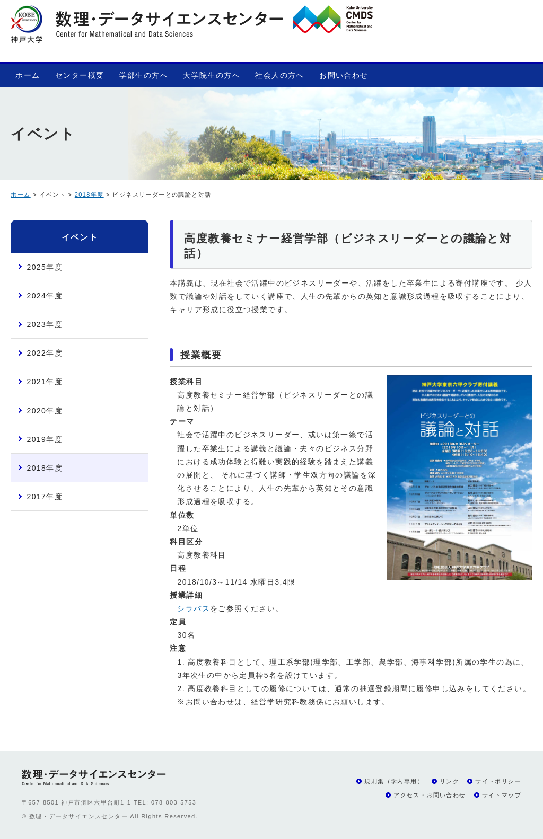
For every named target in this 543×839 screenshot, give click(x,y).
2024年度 (45, 296)
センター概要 (79, 75)
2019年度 (45, 439)
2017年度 (45, 496)
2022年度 (45, 353)
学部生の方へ (143, 75)
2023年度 (45, 324)
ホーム (27, 75)
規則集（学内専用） (394, 781)
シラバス (193, 608)
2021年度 (45, 381)
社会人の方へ (279, 75)
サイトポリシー (498, 781)
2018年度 (89, 194)
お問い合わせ (343, 75)
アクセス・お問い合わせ (429, 795)
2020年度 (45, 411)
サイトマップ (501, 795)
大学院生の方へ (211, 75)
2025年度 (45, 267)
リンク (449, 781)
